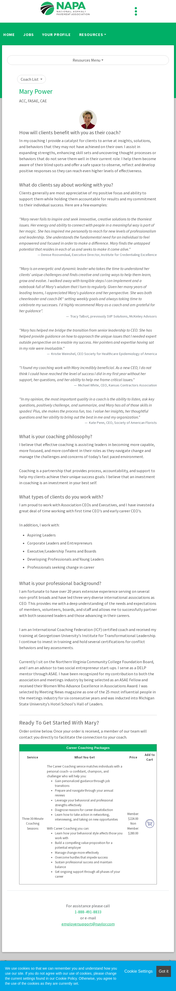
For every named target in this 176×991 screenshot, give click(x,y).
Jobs (28, 34)
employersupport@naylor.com (88, 923)
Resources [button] (91, 34)
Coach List (30, 79)
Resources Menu (86, 60)
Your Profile (56, 34)
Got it (163, 971)
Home (9, 34)
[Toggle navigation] (136, 11)
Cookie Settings (138, 971)
